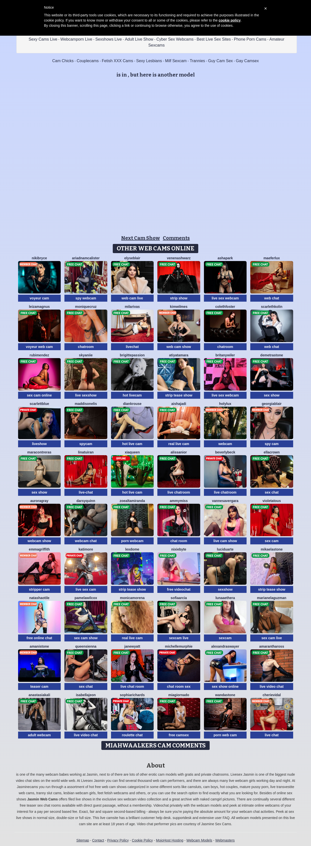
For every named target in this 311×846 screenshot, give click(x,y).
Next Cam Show (140, 238)
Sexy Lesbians (149, 61)
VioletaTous (271, 501)
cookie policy (230, 20)
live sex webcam (225, 298)
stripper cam (39, 589)
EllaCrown (272, 452)
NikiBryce (39, 258)
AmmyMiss (179, 501)
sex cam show (86, 638)
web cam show (179, 347)
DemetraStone (271, 355)
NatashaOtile (39, 598)
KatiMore (86, 549)
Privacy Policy (118, 840)
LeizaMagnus (39, 307)
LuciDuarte (225, 549)
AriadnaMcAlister (86, 258)
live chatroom (179, 492)
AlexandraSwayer (225, 646)
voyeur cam (39, 298)
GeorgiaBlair (272, 404)
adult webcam (39, 735)
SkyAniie (86, 355)
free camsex (179, 735)
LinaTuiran (86, 452)
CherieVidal (272, 695)
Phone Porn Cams (250, 39)
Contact (98, 840)
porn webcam (132, 541)
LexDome (132, 549)
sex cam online (39, 395)
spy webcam (86, 298)
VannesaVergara (225, 501)
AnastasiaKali (39, 695)
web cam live (132, 298)
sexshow (225, 589)
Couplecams (88, 61)
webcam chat (86, 541)
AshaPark (225, 258)
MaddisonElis (86, 404)
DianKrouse (132, 404)
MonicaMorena (132, 598)
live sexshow (85, 395)
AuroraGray (39, 501)
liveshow (39, 444)
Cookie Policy (142, 840)
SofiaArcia (179, 598)
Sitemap (82, 840)
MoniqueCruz (86, 307)
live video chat (271, 686)
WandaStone (225, 695)
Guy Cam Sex (220, 61)
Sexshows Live (108, 39)
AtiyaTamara (178, 355)
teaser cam (39, 686)
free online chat (39, 638)
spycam (85, 444)
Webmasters (225, 840)
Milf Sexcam (176, 61)
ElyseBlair (132, 258)
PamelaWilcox (86, 598)
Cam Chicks (63, 61)
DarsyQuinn (86, 501)
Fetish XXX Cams (117, 61)
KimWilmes (179, 307)
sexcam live (179, 638)
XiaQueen (132, 452)
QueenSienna (85, 646)
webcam (225, 444)
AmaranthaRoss (271, 646)
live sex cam (86, 589)
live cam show (225, 541)
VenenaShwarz (179, 258)
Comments (176, 238)
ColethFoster (225, 307)
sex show (272, 395)
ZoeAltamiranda (132, 501)
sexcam (225, 638)
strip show (178, 298)
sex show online (225, 686)
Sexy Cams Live (43, 39)
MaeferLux (271, 258)
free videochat (179, 589)
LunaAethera (225, 598)
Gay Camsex (247, 61)
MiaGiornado (178, 695)
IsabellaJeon (86, 695)
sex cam (272, 541)
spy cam (272, 444)
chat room (178, 541)
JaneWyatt (132, 646)
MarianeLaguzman (271, 598)
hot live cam (132, 444)
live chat (272, 735)
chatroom (86, 347)
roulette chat (132, 735)
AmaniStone (39, 646)
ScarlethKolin (271, 307)
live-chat (86, 492)
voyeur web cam (39, 347)
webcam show (39, 541)
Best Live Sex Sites (214, 39)
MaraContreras (39, 452)
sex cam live (271, 638)
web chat (271, 298)
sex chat (272, 492)
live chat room (132, 686)
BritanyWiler (225, 355)
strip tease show (178, 395)
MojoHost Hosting (169, 840)
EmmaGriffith (39, 549)
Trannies (197, 61)
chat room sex (179, 686)
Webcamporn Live (76, 39)
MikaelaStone (272, 549)
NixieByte (178, 549)
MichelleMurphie (179, 646)
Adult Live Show (139, 39)
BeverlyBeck (225, 452)
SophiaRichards (132, 695)
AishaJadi (178, 404)
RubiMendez (39, 355)
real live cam (178, 444)
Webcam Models (199, 840)
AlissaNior (179, 452)
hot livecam (132, 395)
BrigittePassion (132, 355)
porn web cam (225, 735)
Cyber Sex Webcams (175, 39)
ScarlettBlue (39, 404)
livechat (132, 347)
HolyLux (225, 404)
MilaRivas (132, 307)
